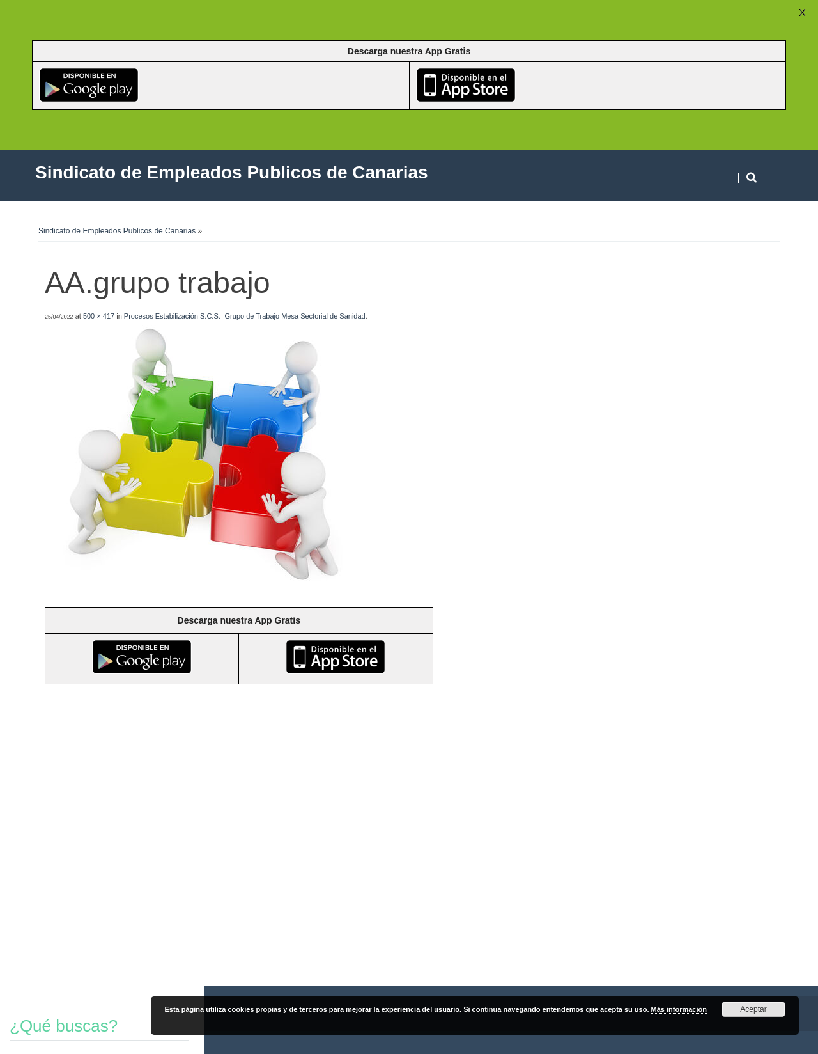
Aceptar (753, 1009)
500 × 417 (98, 316)
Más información (679, 1009)
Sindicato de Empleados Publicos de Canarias (117, 230)
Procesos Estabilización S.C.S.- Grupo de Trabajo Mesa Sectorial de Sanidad (245, 316)
